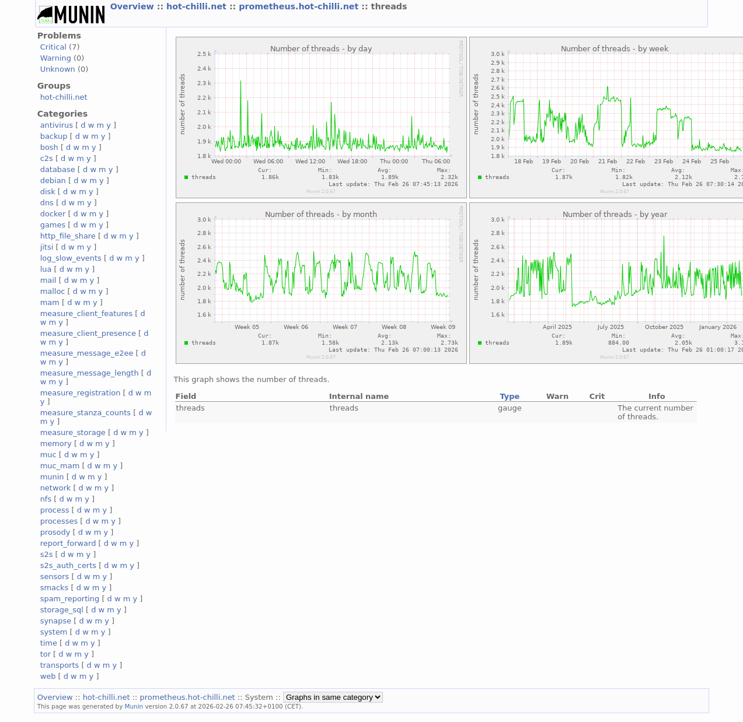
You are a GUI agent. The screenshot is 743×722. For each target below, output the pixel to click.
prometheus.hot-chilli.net (300, 6)
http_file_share (68, 236)
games (53, 224)
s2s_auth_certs (68, 565)
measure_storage (73, 432)
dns (47, 202)
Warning (55, 58)
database (57, 169)
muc (48, 454)
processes (59, 521)
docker (53, 213)
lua (46, 269)
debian (53, 180)
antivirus (56, 125)
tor (45, 654)
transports (59, 665)
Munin (134, 706)
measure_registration (80, 392)
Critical (53, 47)
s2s (46, 554)
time (48, 643)
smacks (54, 587)
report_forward (68, 543)
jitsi (47, 247)
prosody (55, 532)
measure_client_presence (88, 333)
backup (54, 136)
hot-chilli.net (197, 6)
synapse (56, 620)
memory (56, 443)
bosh (49, 147)
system (54, 632)
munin (52, 476)
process (54, 510)
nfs (46, 499)
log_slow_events (71, 258)
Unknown (57, 69)
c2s (46, 158)
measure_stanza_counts (85, 412)
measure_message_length (89, 373)
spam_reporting (70, 598)
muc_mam (60, 465)
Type (509, 396)
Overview (133, 6)
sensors (54, 576)
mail (48, 280)
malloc (52, 291)
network (55, 487)
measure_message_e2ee (87, 353)
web (48, 676)
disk (47, 191)
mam (50, 302)
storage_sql (61, 609)
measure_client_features (86, 313)
